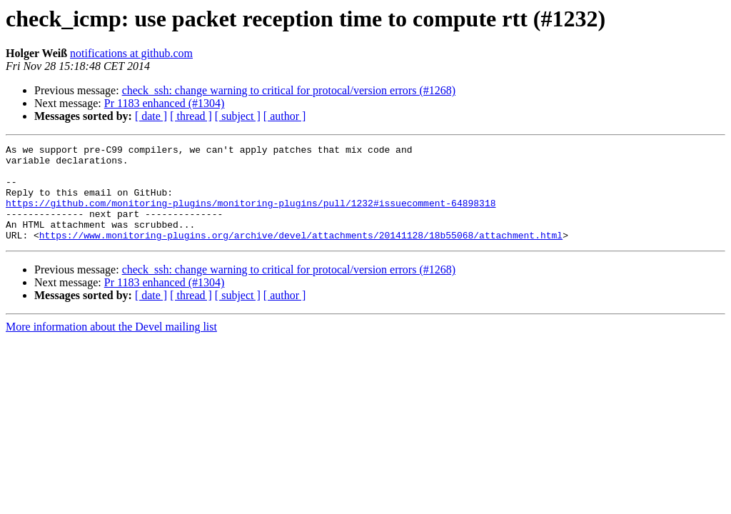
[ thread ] (191, 116)
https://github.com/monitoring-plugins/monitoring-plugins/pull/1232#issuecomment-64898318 (250, 215)
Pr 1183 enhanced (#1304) (164, 103)
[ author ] (284, 116)
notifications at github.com (131, 53)
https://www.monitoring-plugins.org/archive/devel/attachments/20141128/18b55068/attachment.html (301, 254)
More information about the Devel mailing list (111, 346)
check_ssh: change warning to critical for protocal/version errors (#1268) (288, 90)
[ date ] (151, 116)
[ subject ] (238, 116)
